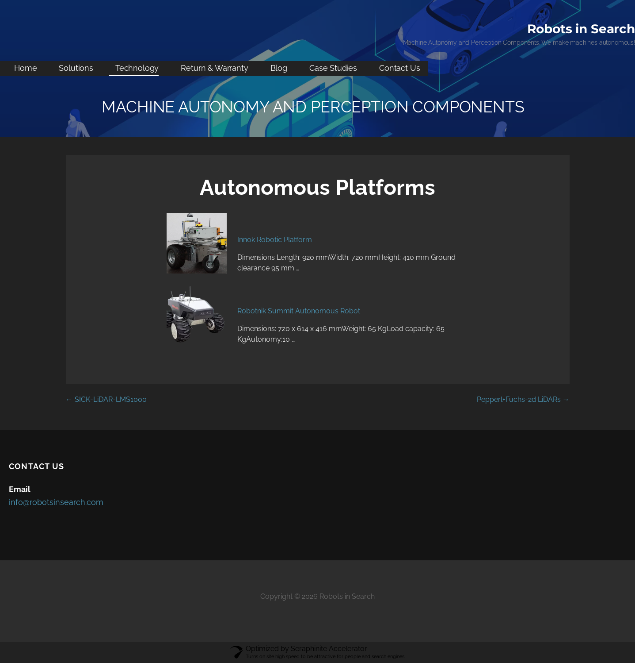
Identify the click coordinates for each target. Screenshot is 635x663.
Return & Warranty (214, 68)
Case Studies (333, 68)
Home (25, 68)
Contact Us (399, 68)
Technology (137, 68)
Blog (278, 68)
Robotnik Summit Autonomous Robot (298, 311)
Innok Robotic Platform (274, 239)
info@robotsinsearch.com (56, 502)
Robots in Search (581, 28)
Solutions (76, 68)
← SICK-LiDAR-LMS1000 (106, 399)
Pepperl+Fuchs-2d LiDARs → (523, 399)
